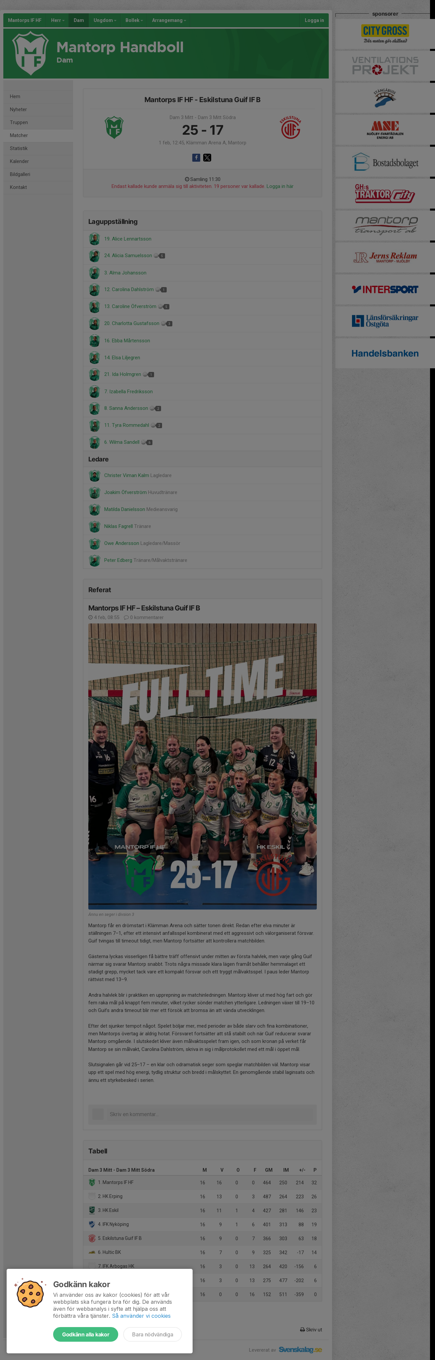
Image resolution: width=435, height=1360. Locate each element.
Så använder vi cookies (141, 1315)
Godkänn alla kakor (85, 1334)
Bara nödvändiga (152, 1334)
